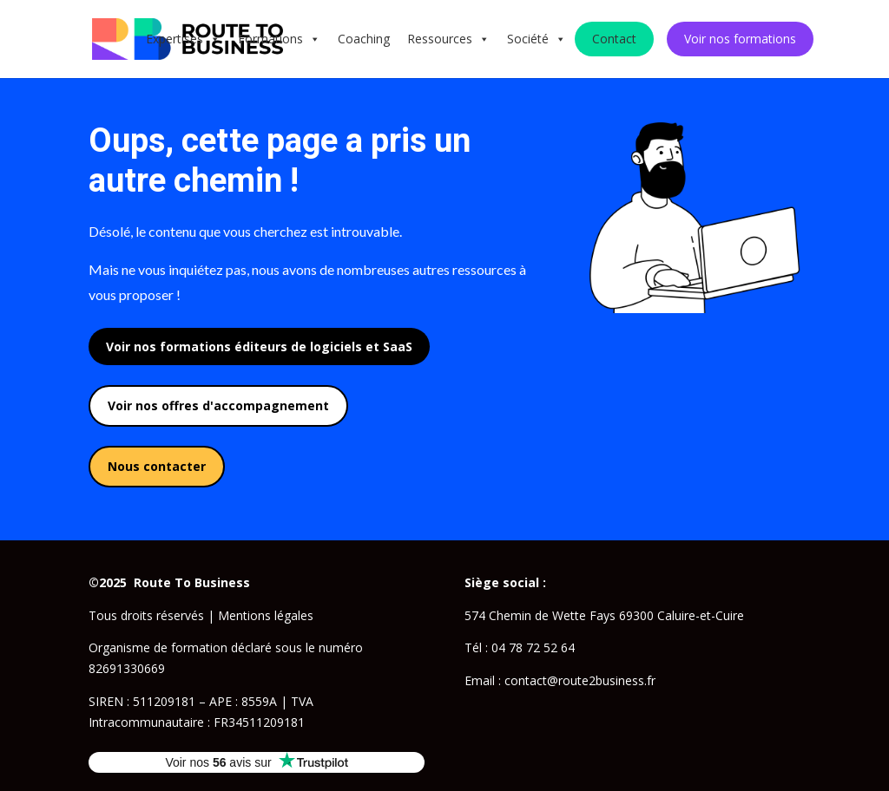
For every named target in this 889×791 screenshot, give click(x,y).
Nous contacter (157, 466)
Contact (614, 38)
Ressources (448, 39)
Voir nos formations (740, 38)
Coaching (364, 38)
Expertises (183, 39)
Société (536, 39)
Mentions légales (265, 615)
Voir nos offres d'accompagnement (218, 405)
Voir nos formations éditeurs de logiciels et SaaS (259, 346)
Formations (279, 39)
